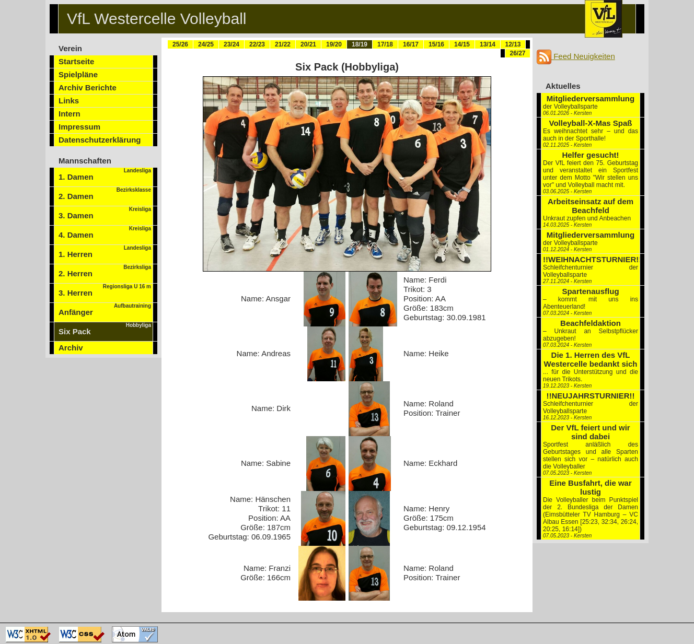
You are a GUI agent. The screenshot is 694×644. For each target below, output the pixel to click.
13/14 (487, 44)
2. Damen (105, 194)
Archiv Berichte (88, 87)
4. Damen (105, 232)
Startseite (76, 61)
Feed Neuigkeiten (576, 56)
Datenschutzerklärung (100, 139)
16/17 (411, 44)
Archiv (71, 347)
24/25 (206, 44)
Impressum (79, 126)
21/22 (283, 44)
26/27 (517, 53)
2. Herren (105, 271)
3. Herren (105, 290)
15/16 (436, 44)
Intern (69, 113)
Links (69, 100)
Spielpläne (78, 74)
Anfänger (105, 310)
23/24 (231, 44)
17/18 (385, 44)
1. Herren (105, 252)
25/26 (180, 44)
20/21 (308, 44)
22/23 (257, 44)
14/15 (462, 44)
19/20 (334, 44)
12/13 (512, 44)
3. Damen (105, 213)
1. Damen (105, 174)
